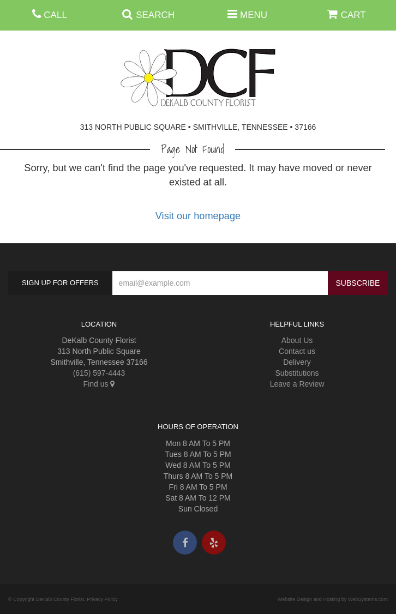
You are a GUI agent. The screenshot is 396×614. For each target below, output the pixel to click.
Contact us (297, 351)
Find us (99, 384)
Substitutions (297, 373)
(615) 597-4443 (99, 373)
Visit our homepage (198, 215)
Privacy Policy (102, 599)
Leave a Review (297, 384)
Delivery (297, 362)
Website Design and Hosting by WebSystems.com (333, 599)
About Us (297, 340)
